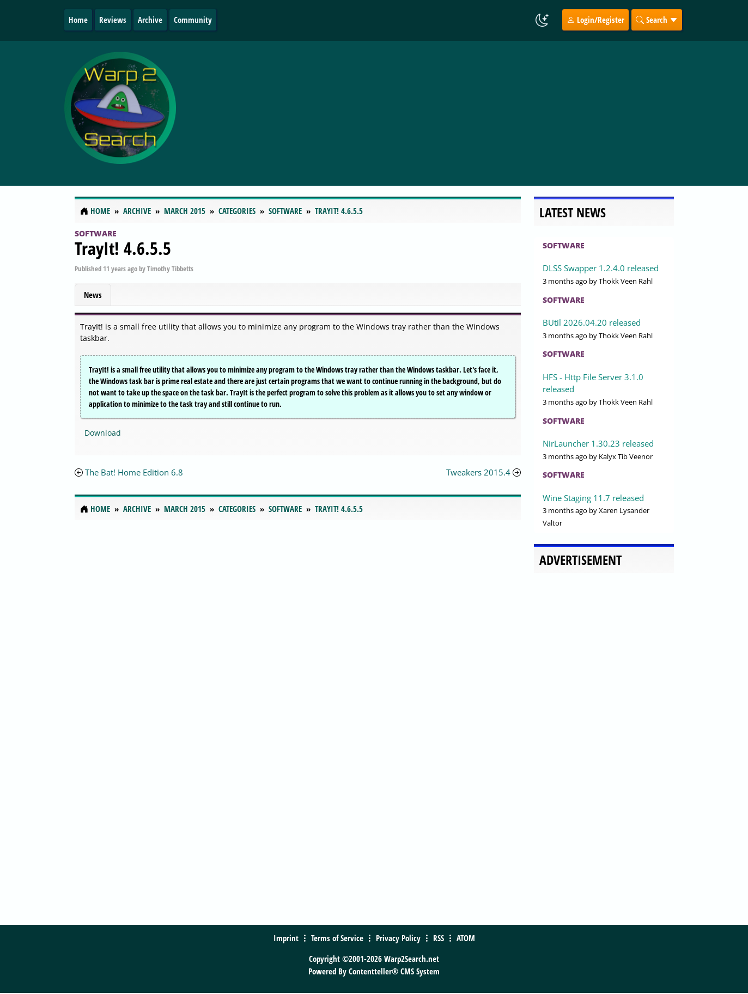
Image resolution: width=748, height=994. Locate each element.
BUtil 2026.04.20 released (592, 322)
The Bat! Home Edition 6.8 (134, 472)
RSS (438, 937)
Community (193, 19)
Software (96, 233)
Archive (150, 19)
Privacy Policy (398, 937)
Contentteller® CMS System (394, 971)
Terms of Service (337, 937)
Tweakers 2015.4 (478, 472)
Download (102, 433)
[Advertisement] (445, 113)
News (93, 294)
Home (78, 19)
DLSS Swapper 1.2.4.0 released (601, 268)
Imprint (286, 937)
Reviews (112, 19)
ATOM (466, 937)
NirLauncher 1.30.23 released (598, 443)
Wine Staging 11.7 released (593, 497)
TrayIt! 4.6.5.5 (123, 248)
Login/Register (595, 19)
